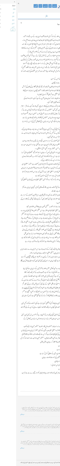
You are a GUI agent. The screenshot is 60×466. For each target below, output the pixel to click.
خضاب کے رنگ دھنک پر (50, 418)
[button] (5, 23)
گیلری (19, 6)
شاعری (28, 6)
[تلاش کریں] (2, 3)
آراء (24, 6)
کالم (33, 6)
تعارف (38, 6)
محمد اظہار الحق (47, 6)
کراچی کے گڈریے (51, 401)
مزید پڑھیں (6, 414)
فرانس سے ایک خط (51, 435)
